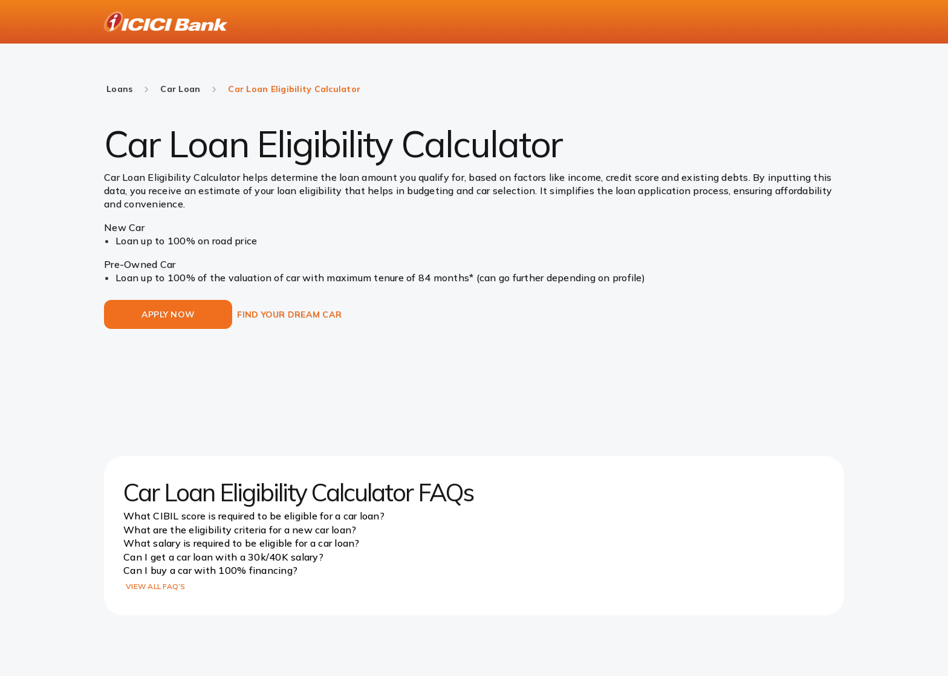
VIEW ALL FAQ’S (156, 586)
